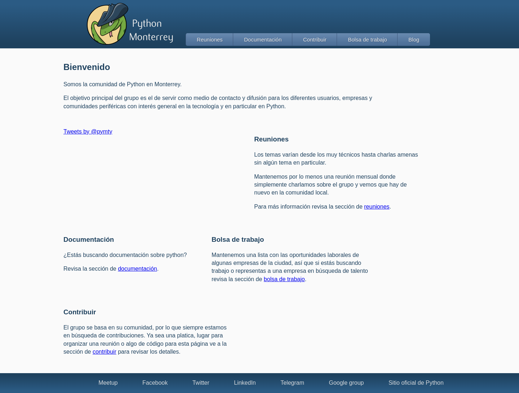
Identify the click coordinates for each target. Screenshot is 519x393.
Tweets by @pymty (87, 131)
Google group (346, 383)
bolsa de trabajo (284, 279)
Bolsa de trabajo (367, 39)
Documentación (262, 39)
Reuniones (210, 39)
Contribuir (315, 39)
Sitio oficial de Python (416, 383)
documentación (137, 269)
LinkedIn (245, 383)
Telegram (292, 383)
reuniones (376, 207)
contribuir (104, 352)
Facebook (155, 383)
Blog (413, 39)
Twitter (200, 383)
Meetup (107, 383)
